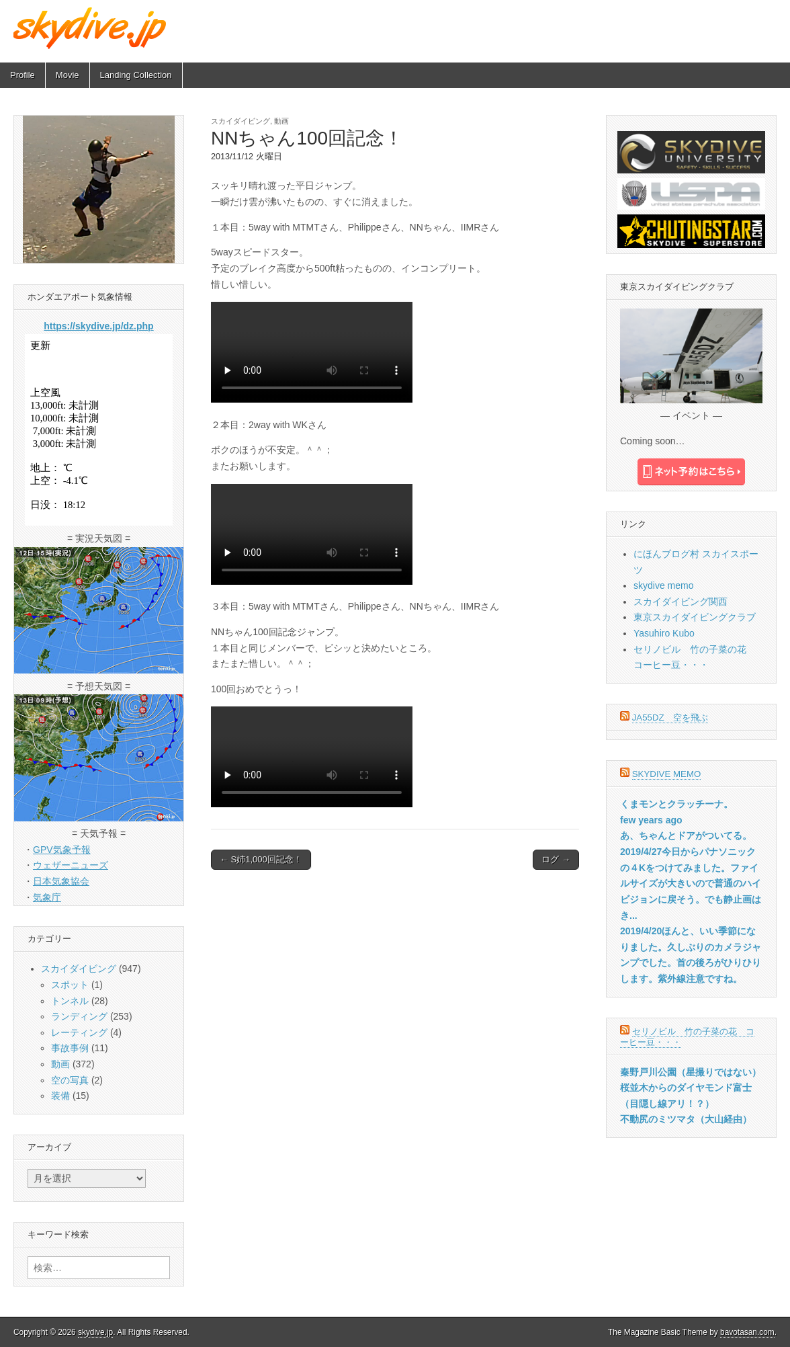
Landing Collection (136, 75)
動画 (281, 121)
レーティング (79, 1032)
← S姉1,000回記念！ (261, 859)
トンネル (70, 1000)
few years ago (651, 820)
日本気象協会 (61, 881)
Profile (22, 75)
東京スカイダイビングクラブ (694, 617)
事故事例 (70, 1048)
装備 (60, 1095)
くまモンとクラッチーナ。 (676, 804)
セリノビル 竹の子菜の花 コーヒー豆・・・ (687, 1036)
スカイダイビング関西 (680, 601)
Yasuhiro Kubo (664, 633)
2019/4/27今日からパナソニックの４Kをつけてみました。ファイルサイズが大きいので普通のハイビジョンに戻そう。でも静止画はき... (690, 883)
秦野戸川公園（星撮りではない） (690, 1072)
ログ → (555, 859)
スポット (70, 984)
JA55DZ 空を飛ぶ (670, 717)
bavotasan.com (747, 1332)
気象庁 (47, 897)
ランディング (79, 1016)
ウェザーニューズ (70, 865)
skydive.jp (95, 1332)
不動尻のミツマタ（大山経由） (686, 1119)
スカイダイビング (240, 121)
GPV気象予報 (62, 849)
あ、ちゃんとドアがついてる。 (686, 835)
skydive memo (663, 585)
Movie (67, 75)
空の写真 (70, 1080)
